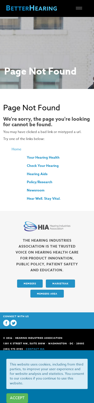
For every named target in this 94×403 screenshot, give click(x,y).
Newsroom (36, 190)
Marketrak (60, 283)
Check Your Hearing (43, 165)
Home (16, 149)
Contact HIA (35, 348)
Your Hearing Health (43, 157)
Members (30, 283)
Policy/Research (39, 182)
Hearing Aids (37, 174)
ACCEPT (17, 398)
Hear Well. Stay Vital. (44, 198)
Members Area (47, 293)
